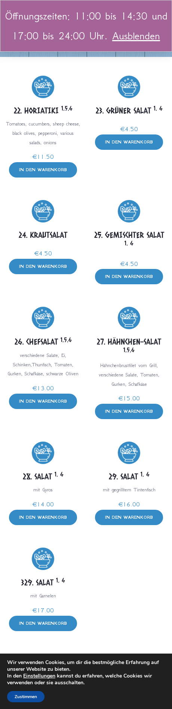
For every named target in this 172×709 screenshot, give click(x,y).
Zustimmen (26, 697)
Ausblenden (136, 36)
